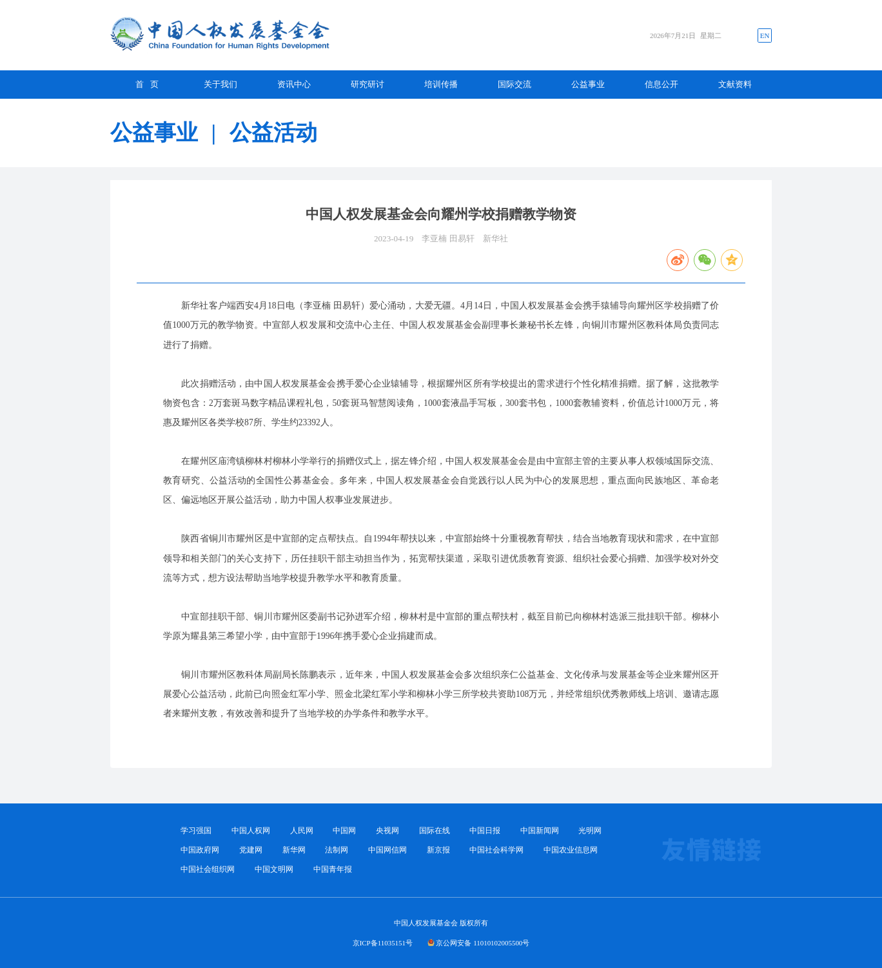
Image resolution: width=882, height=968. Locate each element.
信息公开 (661, 84)
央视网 (387, 830)
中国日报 (484, 830)
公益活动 (273, 133)
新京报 (438, 849)
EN (765, 35)
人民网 (301, 830)
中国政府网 (200, 849)
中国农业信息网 (571, 849)
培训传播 (441, 84)
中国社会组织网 (208, 869)
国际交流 (514, 84)
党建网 (250, 849)
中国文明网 (274, 869)
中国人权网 (250, 830)
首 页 (147, 84)
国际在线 (434, 830)
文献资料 (735, 84)
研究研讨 (367, 84)
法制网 (336, 849)
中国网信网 (387, 849)
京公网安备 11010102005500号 (482, 943)
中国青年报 (332, 869)
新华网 (294, 849)
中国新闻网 (539, 830)
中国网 (344, 830)
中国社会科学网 (496, 849)
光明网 (590, 830)
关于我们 (220, 84)
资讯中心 (294, 84)
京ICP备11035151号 (383, 943)
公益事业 (588, 84)
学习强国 (196, 830)
